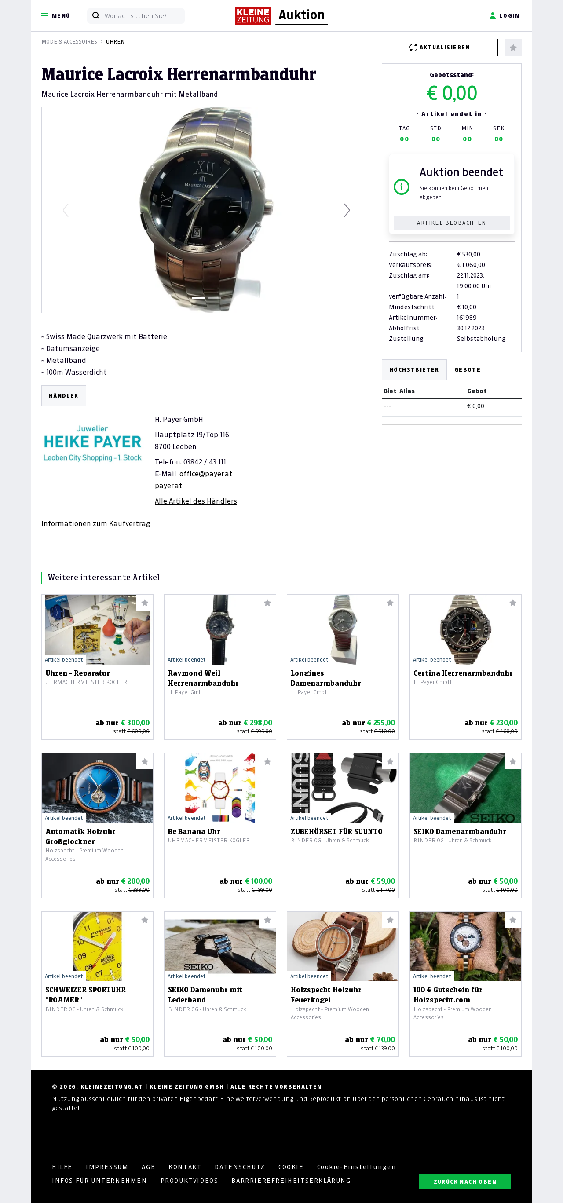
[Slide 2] (214, 298)
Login (504, 15)
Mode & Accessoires (69, 41)
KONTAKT (184, 1167)
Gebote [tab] (467, 370)
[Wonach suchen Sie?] (144, 16)
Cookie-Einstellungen (356, 1167)
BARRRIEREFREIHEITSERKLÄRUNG (291, 1180)
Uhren (115, 41)
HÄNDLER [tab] (64, 396)
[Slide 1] (198, 298)
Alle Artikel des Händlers (196, 501)
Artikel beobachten (451, 223)
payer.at (169, 485)
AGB (148, 1167)
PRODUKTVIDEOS (190, 1180)
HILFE (62, 1167)
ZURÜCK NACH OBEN (465, 1182)
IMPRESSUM (107, 1167)
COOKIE (291, 1167)
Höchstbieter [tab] (414, 370)
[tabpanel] (206, 456)
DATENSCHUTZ (240, 1167)
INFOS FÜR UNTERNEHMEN (99, 1180)
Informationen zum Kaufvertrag (95, 523)
